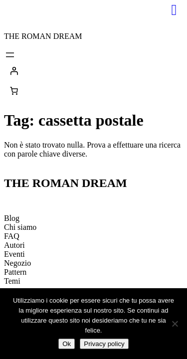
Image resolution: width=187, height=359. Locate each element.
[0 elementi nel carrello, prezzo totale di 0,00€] (14, 91)
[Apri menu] (10, 55)
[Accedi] (93, 71)
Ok (66, 344)
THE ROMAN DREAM (43, 36)
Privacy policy (104, 344)
